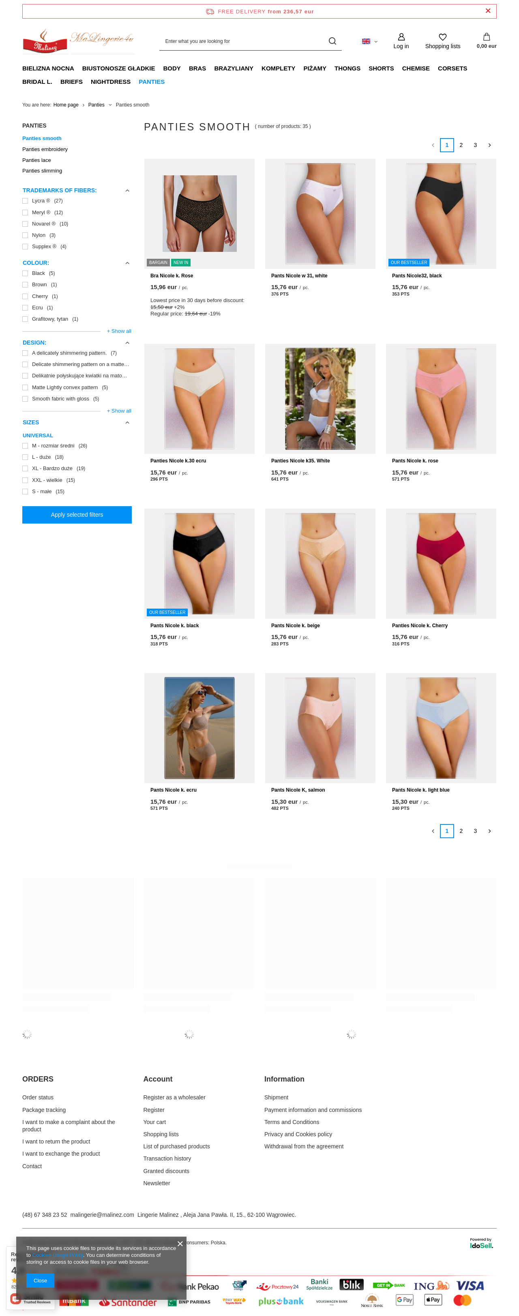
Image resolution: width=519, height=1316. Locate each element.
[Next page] (490, 145)
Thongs (347, 68)
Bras (197, 68)
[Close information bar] (488, 11)
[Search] (333, 41)
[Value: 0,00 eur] (487, 41)
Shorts (381, 68)
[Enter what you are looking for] (250, 41)
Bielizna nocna (48, 68)
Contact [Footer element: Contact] (32, 1166)
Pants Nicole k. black (174, 625)
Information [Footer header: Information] (284, 1079)
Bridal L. (37, 81)
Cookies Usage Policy (57, 1255)
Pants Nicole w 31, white (299, 276)
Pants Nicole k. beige (295, 625)
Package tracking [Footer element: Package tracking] (44, 1110)
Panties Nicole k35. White (300, 461)
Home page (66, 105)
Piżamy (314, 68)
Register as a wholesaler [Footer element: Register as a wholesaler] (175, 1097)
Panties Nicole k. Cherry (420, 625)
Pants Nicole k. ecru (173, 790)
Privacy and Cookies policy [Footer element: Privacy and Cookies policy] (298, 1134)
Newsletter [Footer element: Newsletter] (157, 1183)
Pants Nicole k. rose (415, 461)
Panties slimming (42, 171)
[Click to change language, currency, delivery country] (369, 41)
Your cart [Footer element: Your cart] (155, 1122)
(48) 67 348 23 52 (44, 1215)
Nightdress (111, 81)
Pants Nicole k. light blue (421, 790)
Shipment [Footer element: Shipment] (276, 1097)
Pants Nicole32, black (417, 276)
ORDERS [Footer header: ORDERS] (38, 1079)
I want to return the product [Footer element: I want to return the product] (56, 1141)
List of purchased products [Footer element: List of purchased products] (177, 1146)
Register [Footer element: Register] (154, 1110)
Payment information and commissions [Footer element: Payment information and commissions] (313, 1110)
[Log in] (401, 41)
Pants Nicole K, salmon (298, 790)
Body (172, 68)
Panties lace (36, 160)
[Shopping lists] (443, 41)
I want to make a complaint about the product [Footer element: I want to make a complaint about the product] (68, 1126)
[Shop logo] (78, 41)
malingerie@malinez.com (102, 1215)
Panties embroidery (45, 149)
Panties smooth (42, 138)
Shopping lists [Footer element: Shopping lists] (161, 1134)
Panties (152, 81)
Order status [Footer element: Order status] (38, 1097)
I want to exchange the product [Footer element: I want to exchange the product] (61, 1153)
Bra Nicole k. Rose (171, 276)
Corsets (453, 68)
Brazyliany (233, 68)
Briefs (71, 81)
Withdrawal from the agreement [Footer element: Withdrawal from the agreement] (303, 1146)
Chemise (416, 68)
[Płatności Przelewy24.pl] (259, 1308)
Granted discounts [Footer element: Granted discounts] (167, 1171)
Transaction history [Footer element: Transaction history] (167, 1158)
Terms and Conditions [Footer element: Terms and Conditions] (291, 1122)
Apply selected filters (77, 514)
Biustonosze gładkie (118, 68)
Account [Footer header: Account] (158, 1079)
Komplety (278, 68)
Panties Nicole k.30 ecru (178, 461)
